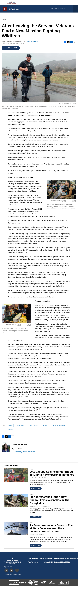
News (4, 20)
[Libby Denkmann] (6, 447)
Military (10, 429)
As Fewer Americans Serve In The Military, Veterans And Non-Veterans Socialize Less (51, 528)
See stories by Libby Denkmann (23, 452)
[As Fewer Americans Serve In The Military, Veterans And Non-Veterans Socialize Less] (16, 528)
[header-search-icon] (72, 2)
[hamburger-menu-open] (4, 2)
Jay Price (32, 478)
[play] (4, 9)
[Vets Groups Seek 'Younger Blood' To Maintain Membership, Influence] (16, 475)
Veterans (45, 425)
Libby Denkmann (32, 41)
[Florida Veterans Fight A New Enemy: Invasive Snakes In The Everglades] (16, 500)
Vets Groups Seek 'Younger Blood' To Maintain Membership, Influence (52, 473)
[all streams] (75, 9)
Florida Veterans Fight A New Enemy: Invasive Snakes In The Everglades (49, 500)
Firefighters (20, 425)
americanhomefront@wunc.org (67, 558)
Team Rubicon (33, 425)
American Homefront (59, 425)
